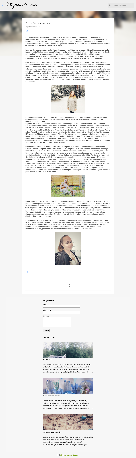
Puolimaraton (47, 359)
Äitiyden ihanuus (21, 5)
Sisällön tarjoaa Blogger (68, 455)
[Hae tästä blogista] (123, 5)
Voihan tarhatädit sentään (52, 432)
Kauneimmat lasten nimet (51, 396)
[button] (26, 31)
